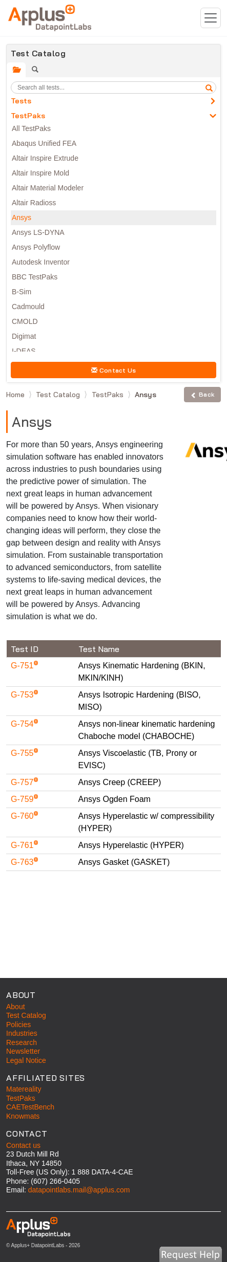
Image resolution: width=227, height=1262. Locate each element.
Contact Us (113, 370)
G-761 (23, 845)
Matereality (23, 1089)
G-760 (23, 816)
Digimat (24, 336)
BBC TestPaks (34, 277)
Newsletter (23, 1051)
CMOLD (25, 321)
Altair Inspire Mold (40, 173)
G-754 (23, 724)
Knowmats (22, 1116)
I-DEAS (24, 351)
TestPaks (28, 115)
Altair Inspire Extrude (45, 158)
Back (202, 394)
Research (21, 1042)
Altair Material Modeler (48, 188)
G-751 (23, 665)
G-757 (23, 782)
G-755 (23, 753)
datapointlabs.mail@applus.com (79, 1190)
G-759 (23, 799)
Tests (21, 100)
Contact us (23, 1145)
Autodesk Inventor (41, 262)
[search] (209, 87)
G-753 (23, 694)
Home (16, 394)
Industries (21, 1033)
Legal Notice (26, 1060)
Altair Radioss (34, 203)
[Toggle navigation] (210, 18)
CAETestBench (30, 1107)
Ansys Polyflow (36, 247)
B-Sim (21, 292)
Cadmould (28, 306)
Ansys (21, 217)
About (15, 1007)
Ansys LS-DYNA (38, 232)
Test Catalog (59, 394)
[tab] (16, 69)
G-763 (23, 862)
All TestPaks (31, 128)
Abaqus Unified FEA (44, 143)
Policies (18, 1024)
